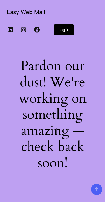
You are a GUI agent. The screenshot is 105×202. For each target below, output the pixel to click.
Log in (63, 29)
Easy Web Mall (26, 12)
